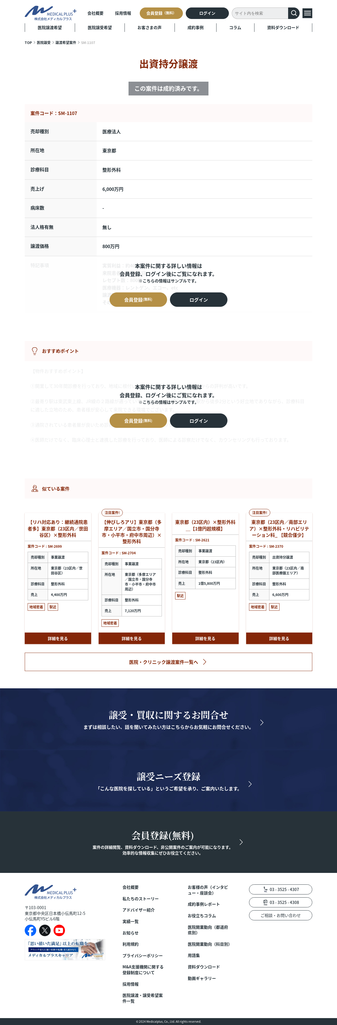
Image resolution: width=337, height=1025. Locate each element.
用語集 (194, 955)
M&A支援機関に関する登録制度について (143, 969)
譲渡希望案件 (65, 42)
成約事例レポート (204, 904)
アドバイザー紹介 (138, 910)
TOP (28, 42)
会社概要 (95, 13)
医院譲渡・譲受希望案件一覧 (142, 998)
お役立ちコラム (202, 915)
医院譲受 (44, 42)
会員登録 (161, 13)
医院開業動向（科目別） (210, 944)
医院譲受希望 (100, 27)
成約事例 (195, 27)
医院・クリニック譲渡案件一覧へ (163, 661)
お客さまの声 (149, 27)
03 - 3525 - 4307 (284, 889)
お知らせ (130, 933)
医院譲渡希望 (50, 27)
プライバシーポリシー (142, 955)
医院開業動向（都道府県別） (208, 930)
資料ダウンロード (283, 27)
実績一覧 (130, 921)
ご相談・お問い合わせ (281, 915)
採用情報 (123, 13)
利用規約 (130, 944)
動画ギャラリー (202, 978)
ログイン (207, 13)
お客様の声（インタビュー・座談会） (208, 890)
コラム (235, 27)
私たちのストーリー (140, 898)
